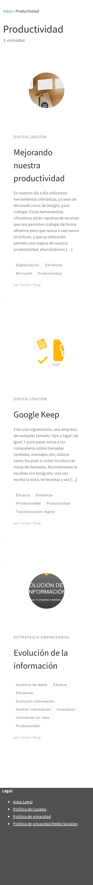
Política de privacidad (32, 816)
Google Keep (36, 414)
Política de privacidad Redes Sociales (45, 823)
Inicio (7, 11)
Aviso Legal (23, 801)
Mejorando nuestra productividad (39, 165)
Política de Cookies (29, 809)
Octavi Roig (30, 285)
